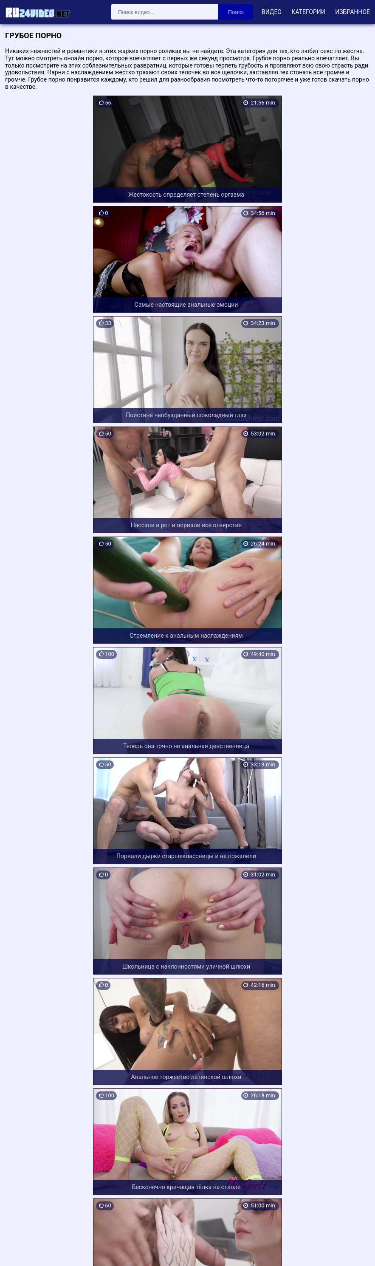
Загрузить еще (187, 1169)
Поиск (236, 12)
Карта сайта (19, 1249)
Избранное (352, 11)
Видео (272, 11)
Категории (308, 11)
